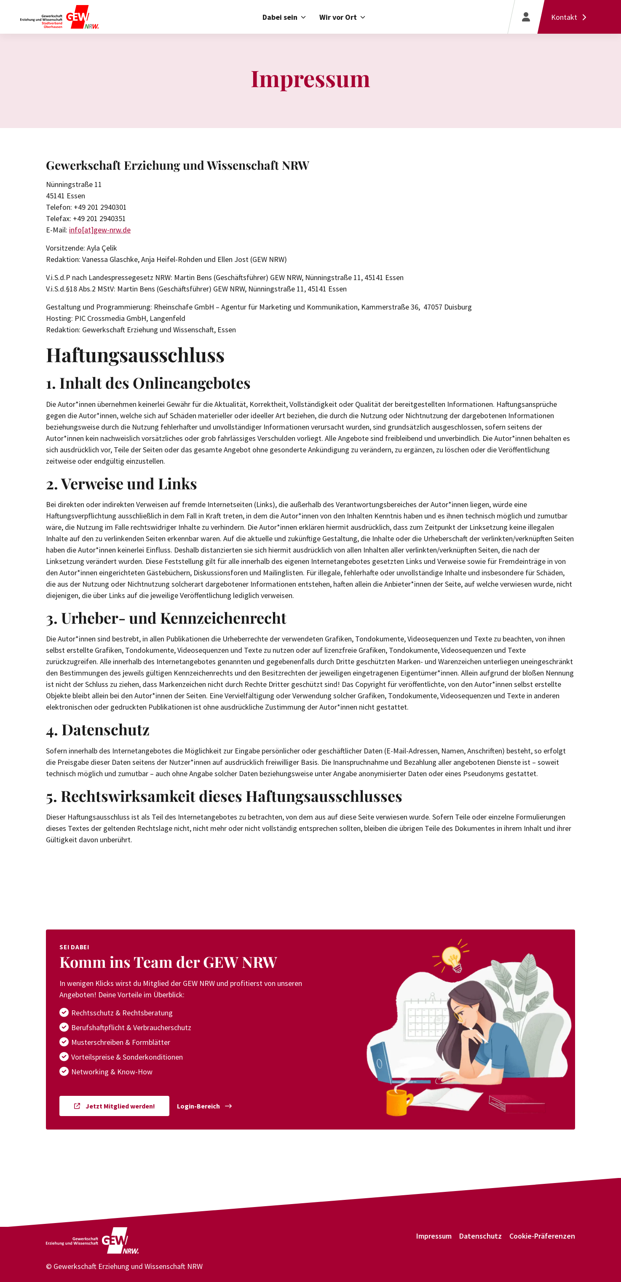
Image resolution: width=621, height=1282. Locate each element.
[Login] (525, 17)
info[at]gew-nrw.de (100, 230)
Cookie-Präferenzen (542, 1236)
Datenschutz (480, 1236)
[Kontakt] (570, 17)
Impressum (434, 1236)
